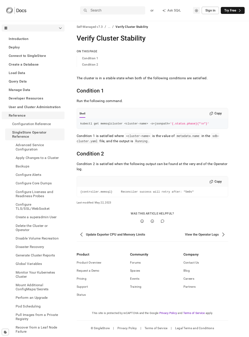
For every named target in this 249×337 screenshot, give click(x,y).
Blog (186, 272)
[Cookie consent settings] (5, 332)
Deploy (14, 47)
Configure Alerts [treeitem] (28, 175)
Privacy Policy (168, 314)
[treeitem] (33, 39)
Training (135, 288)
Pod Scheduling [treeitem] (28, 306)
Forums (135, 264)
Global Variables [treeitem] (29, 264)
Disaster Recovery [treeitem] (30, 247)
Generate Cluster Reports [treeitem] (35, 255)
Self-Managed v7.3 (90, 26)
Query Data (18, 81)
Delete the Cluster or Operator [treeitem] (32, 228)
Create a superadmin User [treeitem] (36, 217)
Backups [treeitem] (22, 166)
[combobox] (196, 10)
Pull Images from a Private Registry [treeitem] (37, 317)
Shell (82, 113)
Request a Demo (88, 272)
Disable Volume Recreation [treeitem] (37, 238)
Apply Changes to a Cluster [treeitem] (37, 158)
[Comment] (162, 222)
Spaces (135, 272)
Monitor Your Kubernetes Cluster (35, 274)
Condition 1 (90, 58)
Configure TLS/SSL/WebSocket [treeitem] (32, 206)
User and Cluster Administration (35, 107)
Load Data (17, 73)
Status (81, 296)
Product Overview (89, 264)
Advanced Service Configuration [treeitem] (30, 147)
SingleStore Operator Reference (29, 134)
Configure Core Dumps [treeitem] (34, 183)
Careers (188, 280)
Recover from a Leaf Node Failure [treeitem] (36, 329)
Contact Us (191, 264)
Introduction (18, 39)
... (109, 26)
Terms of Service (194, 314)
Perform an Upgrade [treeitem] (32, 298)
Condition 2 (90, 64)
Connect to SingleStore (27, 56)
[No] (152, 222)
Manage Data (19, 90)
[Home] (16, 10)
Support (82, 288)
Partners (189, 288)
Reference (17, 115)
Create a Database (24, 64)
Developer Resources (26, 98)
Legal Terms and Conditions (194, 329)
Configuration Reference (31, 124)
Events (135, 280)
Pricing (81, 280)
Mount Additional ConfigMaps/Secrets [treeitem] (32, 287)
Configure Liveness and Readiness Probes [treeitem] (34, 194)
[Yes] (142, 222)
